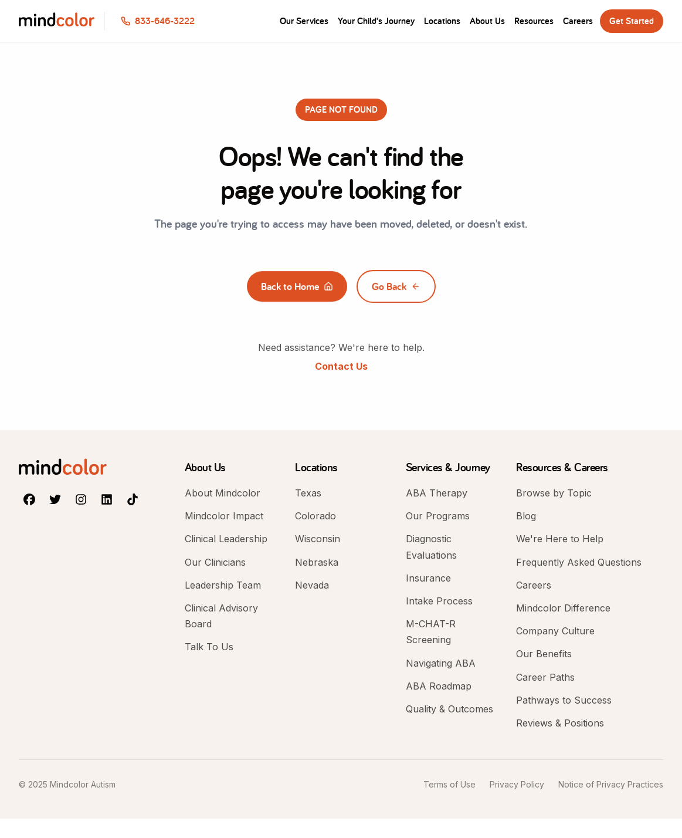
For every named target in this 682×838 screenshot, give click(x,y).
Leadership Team (223, 585)
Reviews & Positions (560, 723)
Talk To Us (209, 647)
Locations (442, 21)
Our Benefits (544, 654)
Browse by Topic (554, 493)
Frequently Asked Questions (579, 562)
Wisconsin (317, 539)
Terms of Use (449, 784)
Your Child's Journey (376, 21)
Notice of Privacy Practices (610, 784)
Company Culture (555, 631)
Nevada (312, 585)
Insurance (428, 578)
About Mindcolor (222, 493)
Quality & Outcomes (449, 709)
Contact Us (341, 366)
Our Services (304, 21)
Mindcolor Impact (224, 516)
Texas (308, 493)
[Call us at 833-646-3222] (158, 21)
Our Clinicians (215, 562)
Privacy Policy (517, 784)
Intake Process (439, 601)
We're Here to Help (559, 539)
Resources (534, 21)
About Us (487, 21)
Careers (578, 21)
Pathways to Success (564, 700)
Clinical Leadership (226, 539)
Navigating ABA (441, 663)
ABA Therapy (436, 493)
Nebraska (316, 562)
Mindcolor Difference (563, 608)
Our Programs (438, 516)
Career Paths (545, 677)
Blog (526, 516)
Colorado (315, 516)
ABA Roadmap (438, 686)
